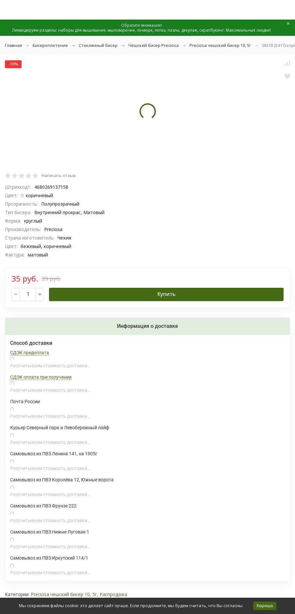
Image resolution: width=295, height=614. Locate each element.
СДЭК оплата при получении (41, 377)
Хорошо (264, 605)
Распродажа (113, 594)
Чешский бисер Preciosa (153, 45)
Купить (166, 294)
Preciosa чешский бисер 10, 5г (220, 45)
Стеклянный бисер (98, 45)
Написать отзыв (58, 175)
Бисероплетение (50, 45)
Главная (13, 45)
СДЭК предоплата (29, 352)
